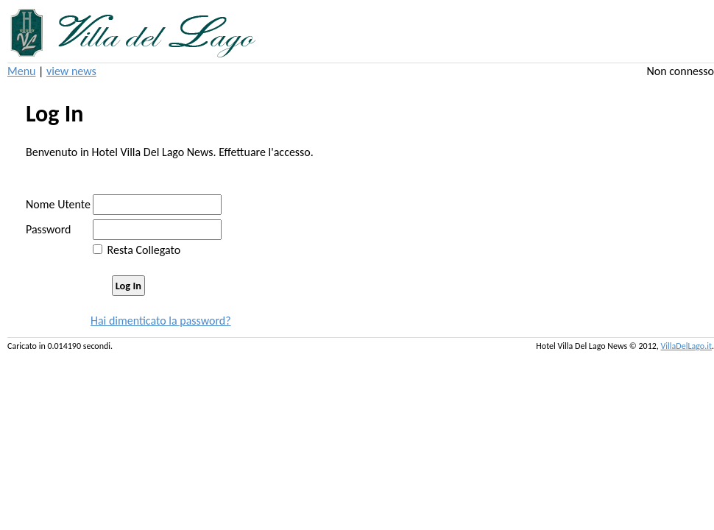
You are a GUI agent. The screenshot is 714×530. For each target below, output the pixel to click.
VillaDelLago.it (686, 346)
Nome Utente (58, 204)
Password (48, 229)
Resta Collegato (144, 250)
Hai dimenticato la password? (161, 321)
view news (71, 71)
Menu (21, 71)
